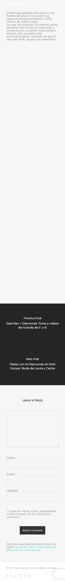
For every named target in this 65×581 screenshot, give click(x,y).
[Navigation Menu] (60, 3)
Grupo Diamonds (16, 4)
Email (11, 474)
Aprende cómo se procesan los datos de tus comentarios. (31, 548)
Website (12, 490)
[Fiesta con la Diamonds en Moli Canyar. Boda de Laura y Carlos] (32, 364)
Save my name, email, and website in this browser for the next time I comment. (31, 514)
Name (12, 457)
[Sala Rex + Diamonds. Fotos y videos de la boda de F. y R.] (32, 324)
